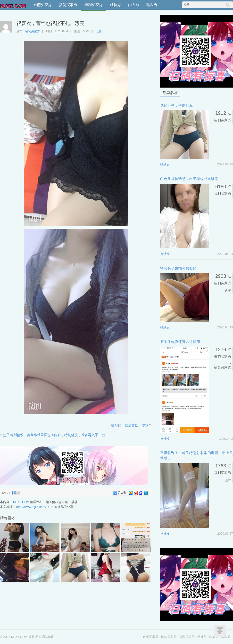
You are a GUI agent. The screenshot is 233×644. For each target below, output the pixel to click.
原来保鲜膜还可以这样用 (180, 342)
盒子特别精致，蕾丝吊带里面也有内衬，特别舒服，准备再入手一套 (54, 435)
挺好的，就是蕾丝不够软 (130, 425)
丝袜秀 (115, 5)
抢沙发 (165, 164)
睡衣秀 (151, 5)
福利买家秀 (93, 5)
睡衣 (17, 493)
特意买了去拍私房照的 (178, 268)
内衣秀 (133, 5)
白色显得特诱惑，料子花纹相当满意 (189, 179)
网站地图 (48, 637)
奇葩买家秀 (42, 5)
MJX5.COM (13, 5)
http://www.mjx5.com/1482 (34, 507)
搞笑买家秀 (68, 5)
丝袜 (228, 480)
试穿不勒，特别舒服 (176, 105)
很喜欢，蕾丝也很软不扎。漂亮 (50, 23)
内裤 (228, 290)
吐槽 (99, 31)
